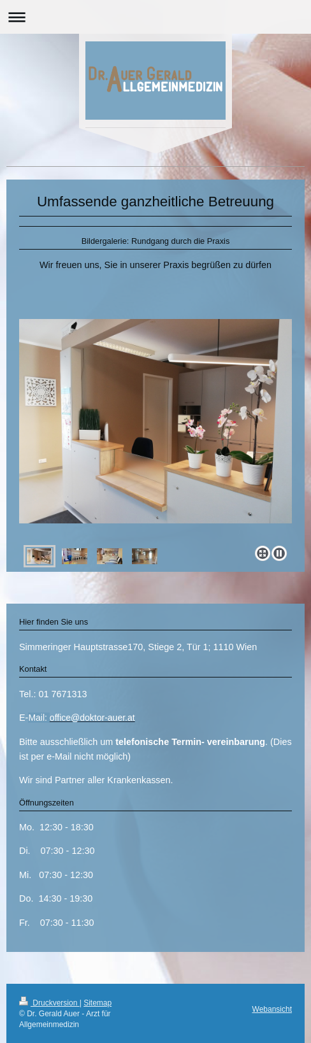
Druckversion (49, 1002)
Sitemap (97, 1002)
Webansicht (272, 1009)
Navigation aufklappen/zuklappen (155, 17)
